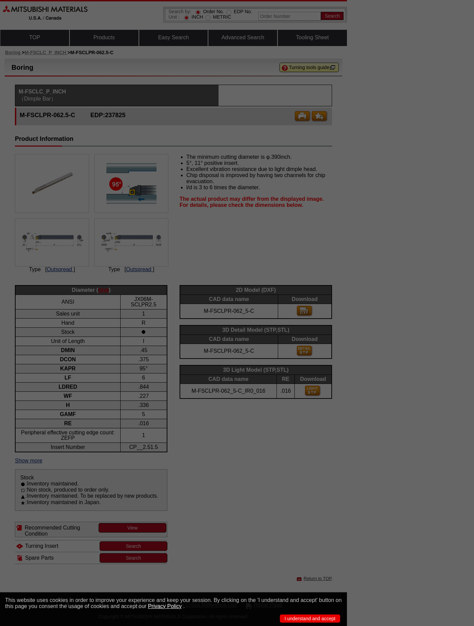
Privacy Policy (165, 606)
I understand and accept (310, 618)
